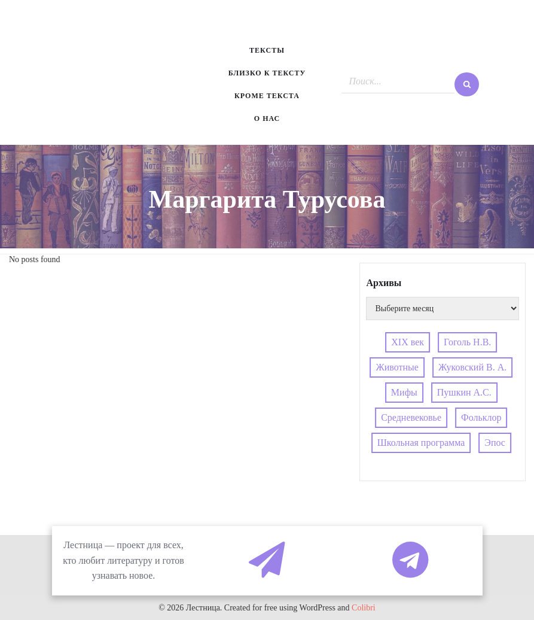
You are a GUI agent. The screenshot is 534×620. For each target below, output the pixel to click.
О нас (267, 118)
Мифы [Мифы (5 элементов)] (404, 392)
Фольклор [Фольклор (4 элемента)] (481, 417)
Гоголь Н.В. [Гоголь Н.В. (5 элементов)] (467, 342)
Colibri (364, 607)
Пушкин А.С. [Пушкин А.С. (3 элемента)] (464, 392)
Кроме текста (267, 96)
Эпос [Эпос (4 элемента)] (494, 442)
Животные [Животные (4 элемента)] (397, 367)
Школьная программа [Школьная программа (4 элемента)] (421, 442)
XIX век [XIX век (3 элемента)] (407, 342)
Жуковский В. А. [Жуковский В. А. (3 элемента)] (472, 367)
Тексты (267, 50)
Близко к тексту (267, 73)
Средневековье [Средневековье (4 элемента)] (411, 417)
